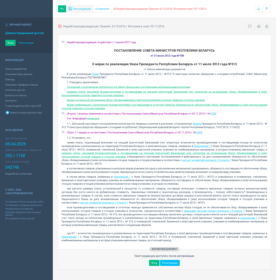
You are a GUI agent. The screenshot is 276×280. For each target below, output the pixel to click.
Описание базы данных (18, 74)
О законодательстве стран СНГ (23, 105)
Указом (197, 123)
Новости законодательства (23, 112)
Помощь (10, 79)
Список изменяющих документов (164, 69)
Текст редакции (79, 9)
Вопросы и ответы (15, 95)
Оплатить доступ (15, 90)
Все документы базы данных (20, 218)
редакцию (93, 118)
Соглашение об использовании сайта (24, 202)
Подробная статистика (18, 173)
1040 (212, 113)
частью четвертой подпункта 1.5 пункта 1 (206, 160)
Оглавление (102, 8)
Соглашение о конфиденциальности (23, 205)
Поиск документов (16, 68)
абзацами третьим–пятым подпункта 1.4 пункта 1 (214, 211)
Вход (10, 42)
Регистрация (26, 42)
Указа (95, 74)
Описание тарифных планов (21, 84)
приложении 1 (202, 146)
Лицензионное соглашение (19, 209)
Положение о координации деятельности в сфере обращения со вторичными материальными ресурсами (128, 87)
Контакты (11, 100)
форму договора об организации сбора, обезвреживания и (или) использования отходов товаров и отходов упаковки (136, 100)
